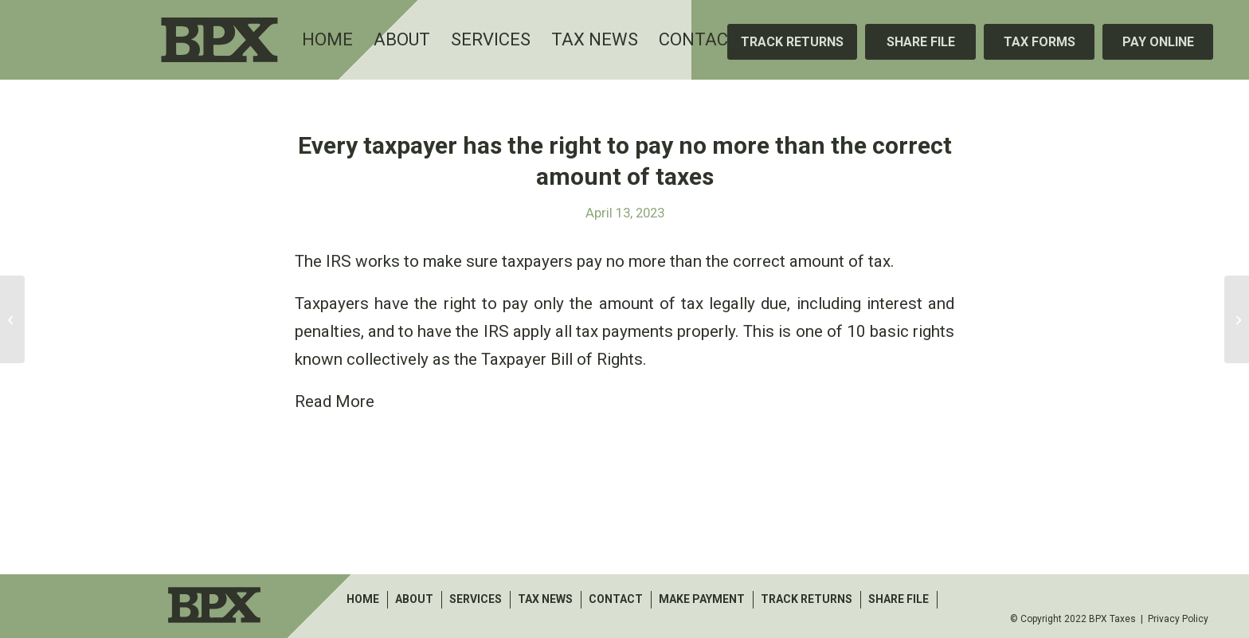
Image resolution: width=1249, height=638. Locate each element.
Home (363, 599)
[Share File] (920, 42)
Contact (616, 599)
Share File (898, 599)
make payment (702, 599)
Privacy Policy (1178, 618)
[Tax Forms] (1039, 42)
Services (475, 599)
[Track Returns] (792, 42)
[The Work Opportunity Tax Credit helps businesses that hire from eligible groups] (1236, 319)
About (414, 599)
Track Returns (806, 599)
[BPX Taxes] (259, 40)
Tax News (545, 599)
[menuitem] (327, 40)
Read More (334, 401)
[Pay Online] (1157, 42)
